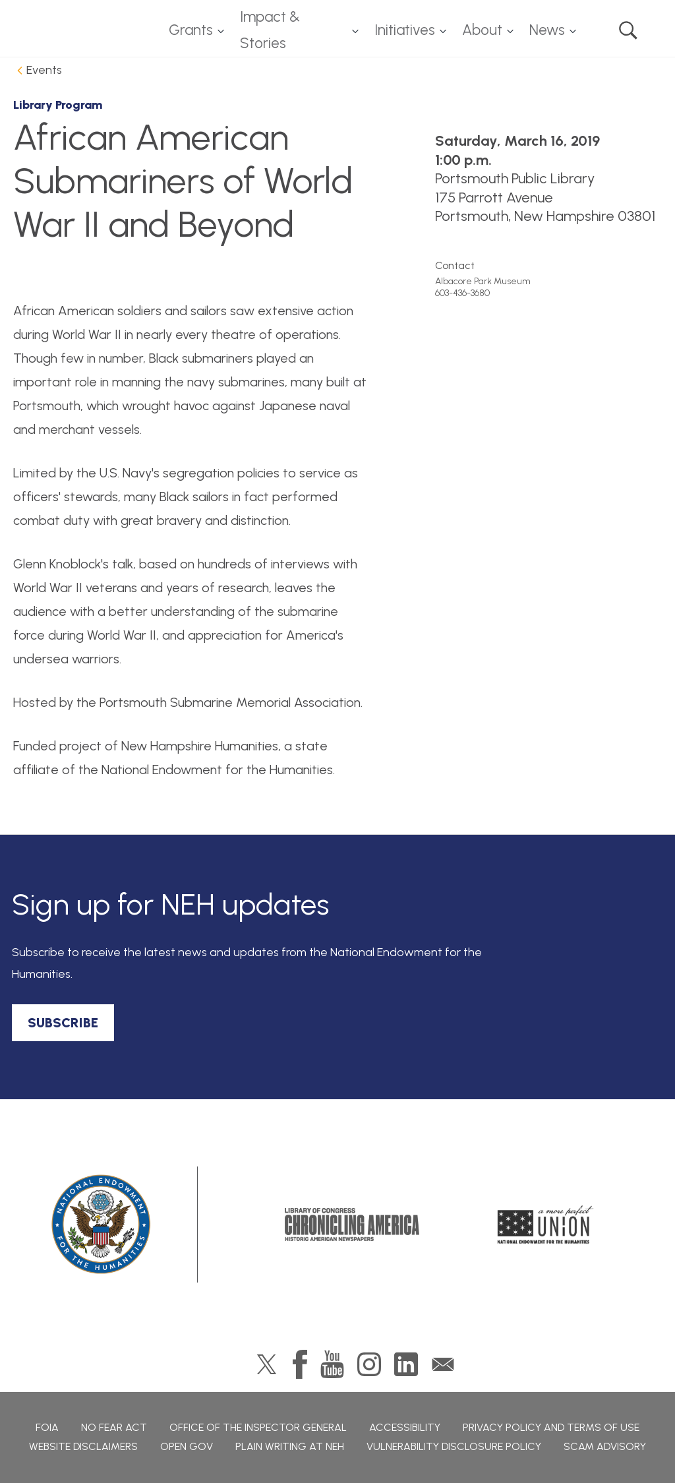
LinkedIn (406, 1364)
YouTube (332, 1364)
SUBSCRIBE (63, 1023)
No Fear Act (114, 1427)
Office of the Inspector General (258, 1427)
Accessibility (404, 1427)
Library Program (57, 105)
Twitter (266, 1364)
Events (44, 70)
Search (628, 30)
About (482, 30)
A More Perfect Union (545, 1224)
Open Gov (186, 1446)
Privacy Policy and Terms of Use (551, 1427)
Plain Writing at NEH (289, 1446)
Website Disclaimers (83, 1446)
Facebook (300, 1364)
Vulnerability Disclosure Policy (454, 1446)
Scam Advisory (605, 1446)
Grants (191, 30)
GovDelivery (443, 1364)
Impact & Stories (270, 30)
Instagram (369, 1364)
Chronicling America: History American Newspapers (352, 1224)
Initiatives (404, 30)
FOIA (47, 1427)
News (547, 30)
